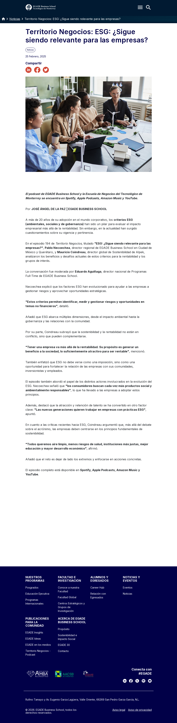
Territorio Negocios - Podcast (38, 652)
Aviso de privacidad (140, 709)
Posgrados (31, 587)
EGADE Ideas (33, 638)
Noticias (14, 19)
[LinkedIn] (125, 681)
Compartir (33, 63)
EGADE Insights (34, 632)
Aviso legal (118, 709)
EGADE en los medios (38, 644)
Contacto (63, 651)
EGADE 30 (64, 644)
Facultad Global (67, 597)
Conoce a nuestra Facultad (68, 589)
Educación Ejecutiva (37, 593)
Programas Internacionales (34, 601)
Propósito (63, 629)
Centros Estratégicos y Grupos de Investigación (71, 607)
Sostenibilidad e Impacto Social (67, 637)
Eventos (127, 587)
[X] (137, 681)
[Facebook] (131, 681)
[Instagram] (143, 681)
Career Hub (97, 587)
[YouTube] (150, 681)
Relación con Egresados (98, 595)
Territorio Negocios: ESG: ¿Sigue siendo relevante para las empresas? (73, 19)
